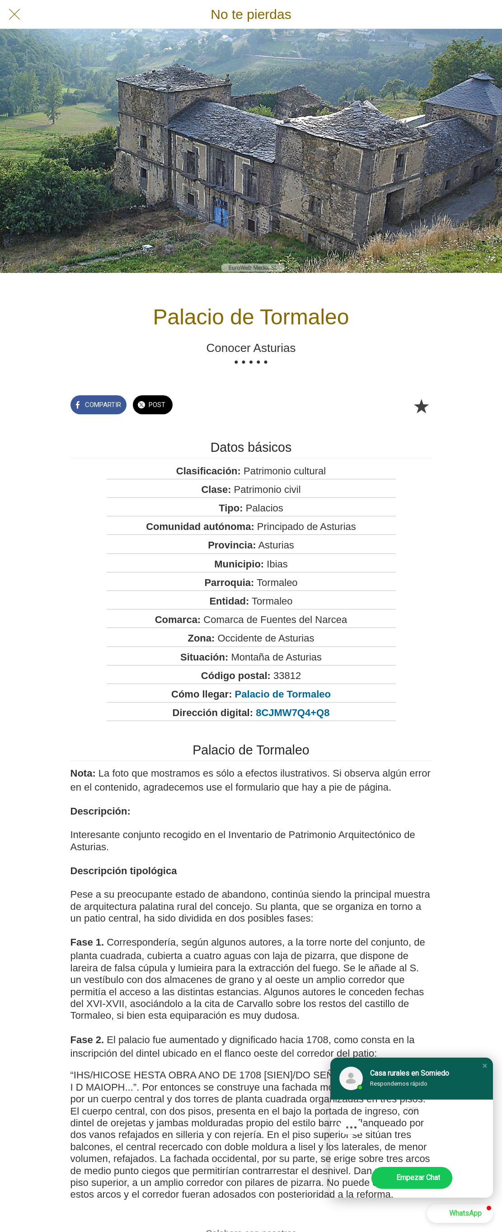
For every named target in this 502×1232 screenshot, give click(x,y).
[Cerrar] (14, 14)
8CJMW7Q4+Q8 (292, 712)
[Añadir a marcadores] (421, 406)
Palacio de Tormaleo (283, 694)
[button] (484, 1065)
